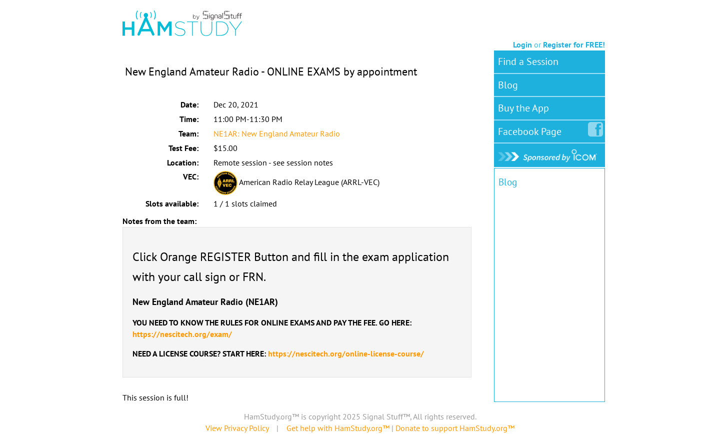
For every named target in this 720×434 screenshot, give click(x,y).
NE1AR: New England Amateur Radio (277, 133)
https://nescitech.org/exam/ (182, 334)
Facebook (532, 129)
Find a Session (528, 61)
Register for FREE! (574, 45)
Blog (508, 85)
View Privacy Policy (237, 428)
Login (522, 45)
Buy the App (523, 108)
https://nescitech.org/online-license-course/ (346, 353)
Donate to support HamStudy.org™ (455, 428)
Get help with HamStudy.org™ (338, 428)
